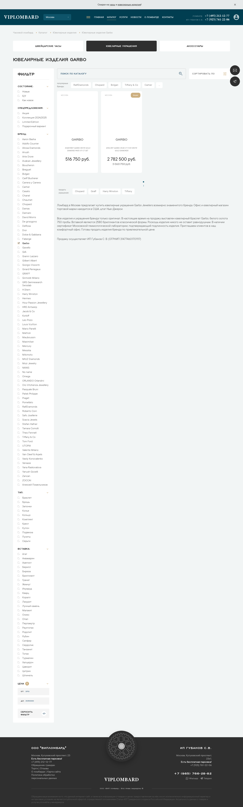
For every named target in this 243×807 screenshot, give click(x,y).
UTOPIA (26, 444)
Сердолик (27, 643)
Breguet (26, 168)
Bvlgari (26, 172)
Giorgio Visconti (31, 263)
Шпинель (27, 674)
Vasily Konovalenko (32, 457)
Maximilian (28, 340)
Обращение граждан (43, 763)
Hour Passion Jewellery (34, 301)
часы (112, 4)
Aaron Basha (29, 138)
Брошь (26, 500)
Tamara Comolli (30, 427)
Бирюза (26, 570)
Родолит (27, 630)
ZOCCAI (26, 479)
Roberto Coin (29, 409)
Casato (26, 190)
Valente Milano (30, 448)
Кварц (25, 591)
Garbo (25, 242)
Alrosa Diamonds (31, 146)
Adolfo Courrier (30, 142)
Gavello (26, 246)
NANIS (25, 366)
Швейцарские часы (48, 45)
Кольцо (26, 513)
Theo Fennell (29, 431)
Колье (25, 509)
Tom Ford (27, 440)
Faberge (26, 237)
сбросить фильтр (27, 711)
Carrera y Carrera (31, 181)
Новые (26, 90)
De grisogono (29, 220)
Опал (25, 617)
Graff (93, 191)
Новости (136, 17)
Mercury (26, 344)
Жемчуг (26, 583)
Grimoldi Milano (30, 276)
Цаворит (27, 665)
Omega (26, 375)
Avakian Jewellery (31, 159)
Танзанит (27, 648)
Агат (24, 552)
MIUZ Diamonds (31, 357)
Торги (34, 767)
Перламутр (28, 622)
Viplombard (21, 17)
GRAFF (26, 272)
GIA (24, 250)
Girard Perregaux (31, 268)
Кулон (25, 526)
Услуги (123, 17)
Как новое (27, 99)
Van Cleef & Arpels (32, 453)
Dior (24, 229)
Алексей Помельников (35, 483)
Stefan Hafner (29, 422)
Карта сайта (54, 770)
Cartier (26, 185)
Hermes (26, 297)
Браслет (27, 496)
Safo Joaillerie (29, 414)
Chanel (26, 194)
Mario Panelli (29, 327)
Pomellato (27, 401)
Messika (26, 349)
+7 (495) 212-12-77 (217, 15)
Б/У (24, 94)
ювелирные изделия (129, 4)
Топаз (25, 652)
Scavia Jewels (29, 418)
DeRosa (26, 224)
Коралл (26, 596)
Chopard (27, 203)
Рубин (25, 635)
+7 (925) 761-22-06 (217, 19)
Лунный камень (31, 604)
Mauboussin (28, 336)
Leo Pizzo (27, 318)
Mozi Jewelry (29, 362)
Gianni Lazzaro (30, 255)
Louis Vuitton (29, 323)
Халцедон (27, 661)
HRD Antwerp (29, 305)
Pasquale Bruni (30, 388)
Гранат (26, 578)
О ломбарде (151, 17)
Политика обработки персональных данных (44, 775)
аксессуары (195, 45)
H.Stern (26, 288)
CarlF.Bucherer (30, 177)
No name (27, 370)
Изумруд (27, 587)
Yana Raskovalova (31, 466)
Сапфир (26, 639)
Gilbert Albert (29, 259)
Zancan (26, 474)
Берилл (26, 565)
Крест (25, 522)
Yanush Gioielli (30, 470)
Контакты (167, 17)
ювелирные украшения (121, 45)
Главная (99, 17)
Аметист (27, 561)
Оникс (25, 613)
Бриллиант (28, 574)
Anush (25, 151)
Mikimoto (27, 353)
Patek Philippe (30, 392)
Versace (26, 461)
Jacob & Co (28, 310)
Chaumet (27, 198)
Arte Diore (27, 155)
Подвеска (27, 531)
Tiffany (128, 191)
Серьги (26, 539)
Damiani (26, 211)
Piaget (25, 396)
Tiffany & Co (28, 435)
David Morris (29, 216)
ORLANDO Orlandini (33, 379)
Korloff (25, 314)
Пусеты (26, 535)
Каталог (111, 17)
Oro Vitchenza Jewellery (35, 383)
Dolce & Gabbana (31, 233)
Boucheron (28, 164)
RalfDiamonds (29, 405)
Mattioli (26, 331)
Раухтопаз (27, 626)
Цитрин (26, 669)
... (159, 85)
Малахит (27, 609)
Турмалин (27, 656)
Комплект (27, 518)
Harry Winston (30, 292)
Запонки (27, 505)
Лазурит (26, 600)
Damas (26, 207)
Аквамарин (28, 557)
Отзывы (44, 767)
